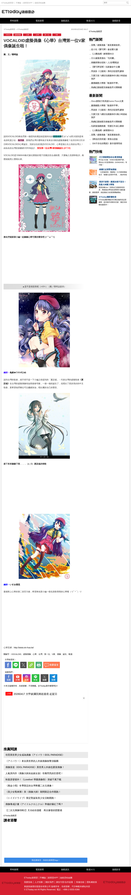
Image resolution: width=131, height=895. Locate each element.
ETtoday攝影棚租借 (107, 197)
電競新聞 (40, 21)
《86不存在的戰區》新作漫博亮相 (106, 143)
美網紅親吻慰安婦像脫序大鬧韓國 (106, 87)
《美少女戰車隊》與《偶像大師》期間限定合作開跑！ (33, 792)
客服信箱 (80, 882)
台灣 (37, 35)
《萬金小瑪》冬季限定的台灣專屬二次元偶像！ (30, 785)
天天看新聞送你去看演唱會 (110, 157)
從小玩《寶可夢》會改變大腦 (104, 49)
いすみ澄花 (15, 584)
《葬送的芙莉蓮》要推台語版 (104, 139)
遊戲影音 (116, 21)
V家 (56, 35)
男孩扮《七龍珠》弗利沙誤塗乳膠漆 (107, 71)
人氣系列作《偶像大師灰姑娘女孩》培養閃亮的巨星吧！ (34, 773)
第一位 (47, 35)
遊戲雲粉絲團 (40, 2)
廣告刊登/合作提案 (64, 882)
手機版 (18, 2)
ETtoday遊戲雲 (18, 12)
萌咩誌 (15, 54)
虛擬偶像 (18, 35)
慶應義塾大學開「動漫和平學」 (105, 83)
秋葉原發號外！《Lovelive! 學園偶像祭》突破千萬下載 (33, 779)
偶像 (59, 654)
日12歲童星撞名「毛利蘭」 (103, 58)
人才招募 (39, 882)
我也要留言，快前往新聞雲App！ (46, 860)
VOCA (8, 35)
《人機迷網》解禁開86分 (102, 54)
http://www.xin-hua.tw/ (24, 647)
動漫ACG (90, 21)
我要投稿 (28, 882)
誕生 (65, 654)
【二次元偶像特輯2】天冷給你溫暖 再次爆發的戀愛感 (34, 810)
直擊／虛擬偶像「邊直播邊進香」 (106, 45)
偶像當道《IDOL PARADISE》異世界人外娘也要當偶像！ (35, 767)
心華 (27, 35)
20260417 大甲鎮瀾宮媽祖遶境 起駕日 (35, 694)
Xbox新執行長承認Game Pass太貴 (107, 101)
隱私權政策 (92, 882)
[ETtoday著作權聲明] (47, 686)
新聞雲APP (27, 2)
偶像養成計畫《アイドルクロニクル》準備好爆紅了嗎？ (34, 804)
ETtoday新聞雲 (8, 2)
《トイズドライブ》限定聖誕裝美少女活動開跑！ (31, 798)
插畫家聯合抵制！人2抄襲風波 (105, 62)
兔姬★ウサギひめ (18, 372)
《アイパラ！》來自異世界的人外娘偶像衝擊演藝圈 (32, 761)
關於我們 (49, 882)
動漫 (70, 654)
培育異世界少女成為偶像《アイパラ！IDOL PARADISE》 (35, 755)
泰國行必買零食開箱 (107, 169)
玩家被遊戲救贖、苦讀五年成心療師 (107, 126)
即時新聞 (14, 21)
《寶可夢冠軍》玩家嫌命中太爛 (105, 67)
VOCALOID (16, 654)
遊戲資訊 (65, 21)
